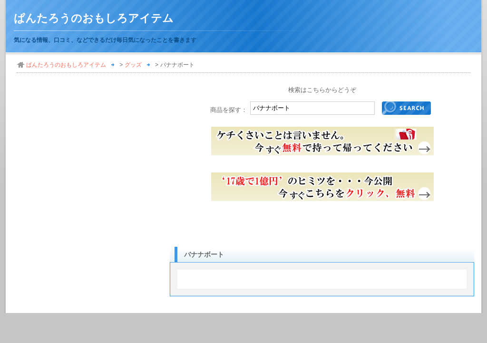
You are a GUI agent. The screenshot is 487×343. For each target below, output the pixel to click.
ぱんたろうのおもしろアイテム (94, 18)
